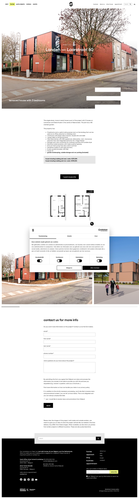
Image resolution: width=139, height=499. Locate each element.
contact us (36, 455)
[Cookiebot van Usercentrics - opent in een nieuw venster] (99, 230)
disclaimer (108, 489)
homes (12, 4)
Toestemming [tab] (43, 236)
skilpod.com (66, 44)
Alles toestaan (94, 268)
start (6, 4)
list (67, 453)
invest (102, 458)
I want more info (69, 177)
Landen (74, 44)
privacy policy (85, 387)
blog (88, 457)
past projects (20, 4)
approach (90, 454)
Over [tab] (96, 236)
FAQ (101, 455)
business (95, 4)
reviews (28, 4)
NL (134, 4)
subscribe (114, 472)
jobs (101, 453)
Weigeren (69, 268)
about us (102, 4)
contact (102, 460)
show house (109, 4)
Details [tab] (69, 236)
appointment (118, 4)
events (35, 4)
